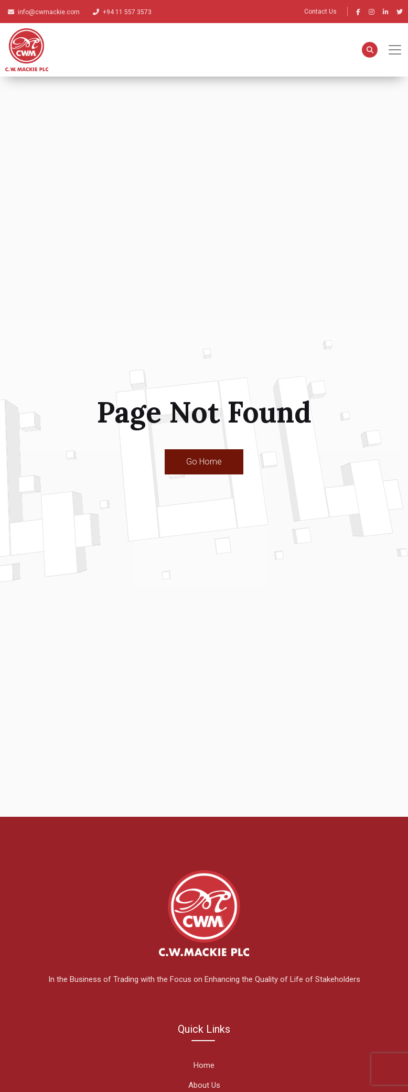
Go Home (204, 462)
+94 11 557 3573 (122, 12)
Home (204, 1065)
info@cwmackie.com (44, 12)
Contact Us (320, 11)
